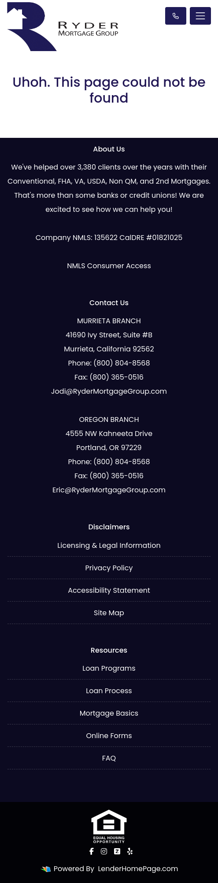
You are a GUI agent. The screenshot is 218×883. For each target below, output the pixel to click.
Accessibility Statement (109, 590)
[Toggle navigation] (200, 16)
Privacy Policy (109, 568)
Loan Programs (108, 668)
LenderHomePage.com (138, 869)
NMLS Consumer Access (109, 266)
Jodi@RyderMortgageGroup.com (109, 391)
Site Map (109, 613)
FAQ (109, 758)
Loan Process (109, 691)
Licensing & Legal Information (108, 545)
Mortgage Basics (109, 713)
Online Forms (109, 736)
